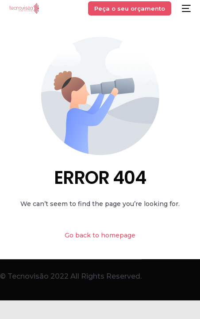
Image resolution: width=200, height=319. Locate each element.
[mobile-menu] (185, 8)
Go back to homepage (100, 235)
